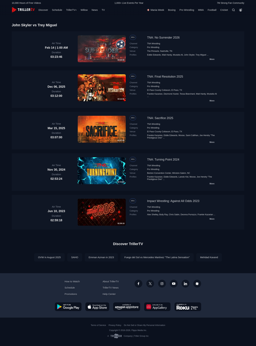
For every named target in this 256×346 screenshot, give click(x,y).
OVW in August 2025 (49, 257)
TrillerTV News (111, 287)
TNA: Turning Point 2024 (163, 159)
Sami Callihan (192, 135)
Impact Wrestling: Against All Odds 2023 (173, 201)
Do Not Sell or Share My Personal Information (144, 325)
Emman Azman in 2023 (101, 257)
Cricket (224, 9)
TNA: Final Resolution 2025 (165, 76)
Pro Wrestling (186, 9)
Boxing (172, 9)
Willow (84, 9)
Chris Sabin (174, 214)
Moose (181, 135)
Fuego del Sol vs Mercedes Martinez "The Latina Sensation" (157, 257)
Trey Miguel (201, 55)
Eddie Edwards (154, 55)
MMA (201, 9)
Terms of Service (98, 325)
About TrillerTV (111, 281)
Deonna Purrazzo (188, 214)
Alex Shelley (152, 214)
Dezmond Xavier (171, 94)
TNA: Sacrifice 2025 (160, 118)
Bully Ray (163, 214)
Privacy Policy (115, 325)
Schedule (57, 9)
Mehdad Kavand (209, 257)
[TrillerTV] (23, 10)
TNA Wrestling (153, 43)
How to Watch (72, 281)
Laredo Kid (183, 177)
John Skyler (189, 55)
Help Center (109, 294)
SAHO (74, 257)
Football (212, 9)
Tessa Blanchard (187, 94)
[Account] (240, 10)
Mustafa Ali (178, 55)
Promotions (71, 294)
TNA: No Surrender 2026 (163, 37)
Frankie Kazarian (154, 94)
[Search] (233, 10)
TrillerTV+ (71, 9)
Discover (43, 9)
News (95, 9)
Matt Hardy (167, 55)
